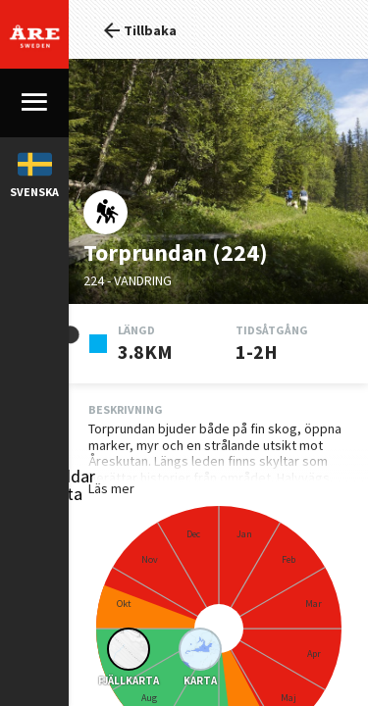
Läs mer (43, 488)
